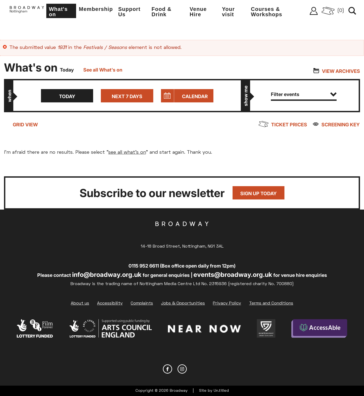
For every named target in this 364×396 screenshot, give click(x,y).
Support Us (131, 12)
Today (67, 96)
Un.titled (221, 390)
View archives (341, 71)
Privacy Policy (227, 303)
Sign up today (258, 194)
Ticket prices (289, 124)
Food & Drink (163, 12)
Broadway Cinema (182, 232)
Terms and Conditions (271, 303)
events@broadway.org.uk (232, 274)
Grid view (25, 124)
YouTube (196, 368)
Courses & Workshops (267, 12)
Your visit (229, 12)
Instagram (182, 368)
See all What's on (102, 70)
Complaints (142, 303)
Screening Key (341, 124)
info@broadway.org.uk (107, 274)
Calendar (195, 96)
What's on (60, 12)
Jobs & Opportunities (183, 303)
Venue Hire (199, 12)
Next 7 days (127, 96)
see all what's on (127, 152)
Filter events (304, 94)
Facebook (167, 368)
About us (80, 303)
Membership (97, 9)
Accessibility (110, 303)
